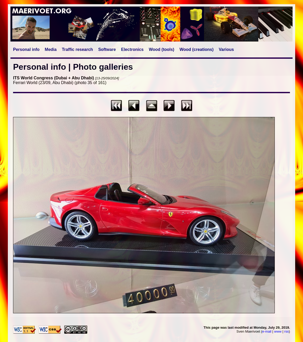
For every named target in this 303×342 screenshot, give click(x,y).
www (278, 331)
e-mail (266, 331)
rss (286, 331)
